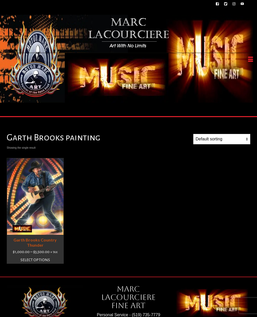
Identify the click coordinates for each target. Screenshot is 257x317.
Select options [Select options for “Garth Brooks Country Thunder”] (35, 260)
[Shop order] (221, 139)
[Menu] (250, 59)
